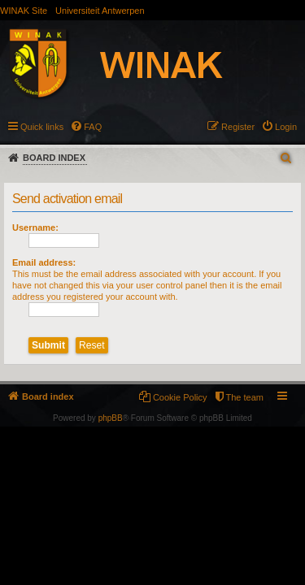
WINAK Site (23, 10)
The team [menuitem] (245, 397)
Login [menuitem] (286, 127)
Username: (35, 227)
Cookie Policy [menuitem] (180, 397)
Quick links (41, 127)
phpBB (110, 418)
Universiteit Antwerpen (99, 10)
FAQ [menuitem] (93, 127)
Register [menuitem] (238, 127)
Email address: (44, 262)
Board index (54, 157)
